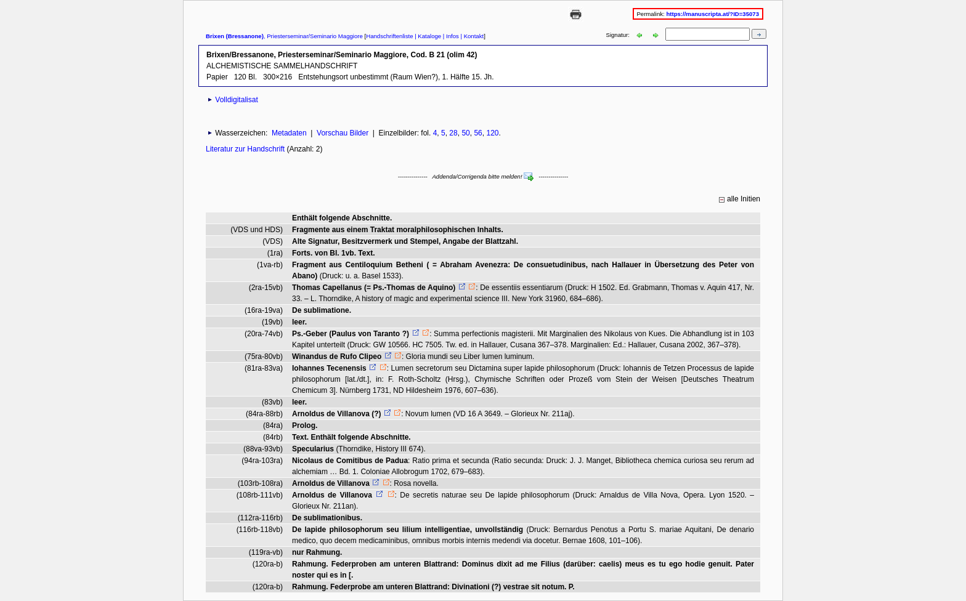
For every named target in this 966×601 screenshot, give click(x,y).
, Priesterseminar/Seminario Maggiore (284, 36)
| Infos (450, 36)
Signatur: (618, 34)
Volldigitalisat (236, 99)
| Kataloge (427, 36)
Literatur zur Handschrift (246, 149)
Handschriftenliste (389, 36)
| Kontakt (471, 36)
